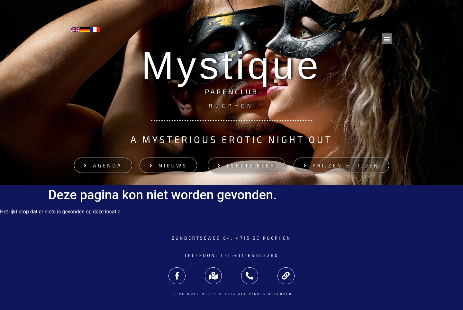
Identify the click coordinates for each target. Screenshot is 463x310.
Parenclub (231, 92)
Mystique (231, 65)
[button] (387, 38)
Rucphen (231, 105)
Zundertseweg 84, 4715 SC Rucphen (231, 238)
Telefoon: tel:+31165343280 (231, 255)
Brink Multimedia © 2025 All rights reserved (232, 294)
